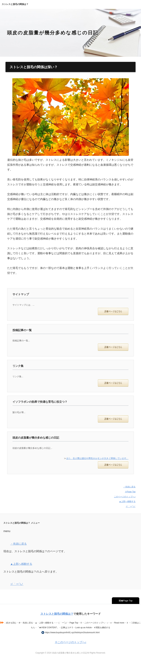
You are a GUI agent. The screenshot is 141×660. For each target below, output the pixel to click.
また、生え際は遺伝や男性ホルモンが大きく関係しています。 (97, 458)
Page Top (128, 600)
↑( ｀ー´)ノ (131, 506)
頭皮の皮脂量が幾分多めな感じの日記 (52, 32)
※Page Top (130, 492)
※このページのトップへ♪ (70, 642)
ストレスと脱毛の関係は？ (56, 613)
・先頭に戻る (129, 487)
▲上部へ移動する (127, 501)
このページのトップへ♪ (125, 496)
